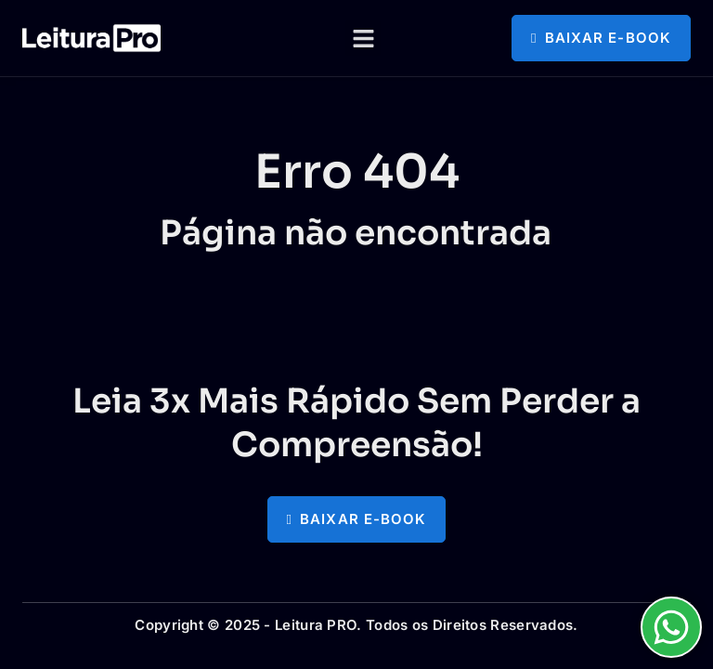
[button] (363, 38)
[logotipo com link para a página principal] (91, 38)
